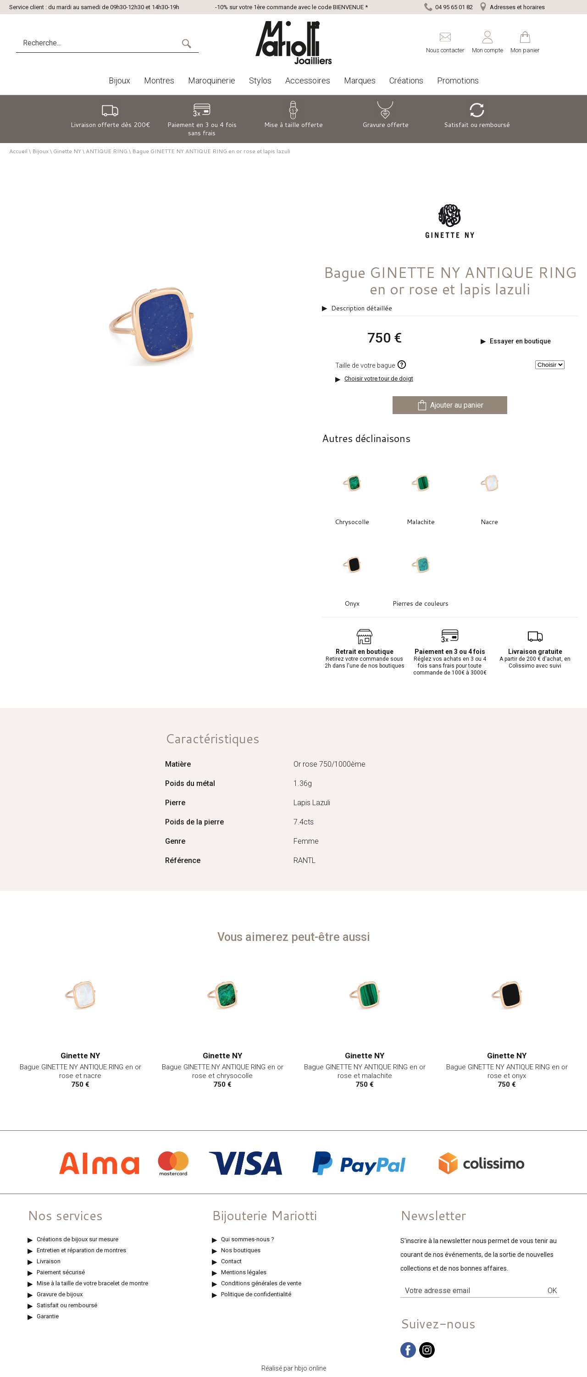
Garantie (48, 1316)
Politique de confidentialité (256, 1294)
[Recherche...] (98, 43)
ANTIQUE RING (106, 151)
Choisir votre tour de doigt (378, 378)
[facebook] (408, 1356)
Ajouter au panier (449, 405)
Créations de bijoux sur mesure (77, 1239)
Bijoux (119, 80)
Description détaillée (361, 308)
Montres (159, 80)
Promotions (458, 80)
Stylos (260, 80)
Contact (231, 1261)
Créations (406, 80)
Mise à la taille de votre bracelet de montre (92, 1283)
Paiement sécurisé (61, 1272)
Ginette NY (67, 151)
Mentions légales (243, 1272)
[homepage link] (293, 42)
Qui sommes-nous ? (247, 1239)
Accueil (18, 151)
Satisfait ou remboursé (67, 1305)
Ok (552, 1290)
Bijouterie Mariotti (264, 1215)
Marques (360, 80)
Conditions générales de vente (261, 1283)
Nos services (65, 1215)
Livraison (49, 1261)
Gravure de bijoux (60, 1294)
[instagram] (427, 1356)
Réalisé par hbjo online (293, 1368)
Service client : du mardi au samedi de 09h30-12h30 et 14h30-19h (94, 7)
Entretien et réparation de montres (81, 1250)
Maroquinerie (211, 80)
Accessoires (307, 80)
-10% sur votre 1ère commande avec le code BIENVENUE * (291, 7)
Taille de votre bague (371, 364)
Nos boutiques (240, 1250)
